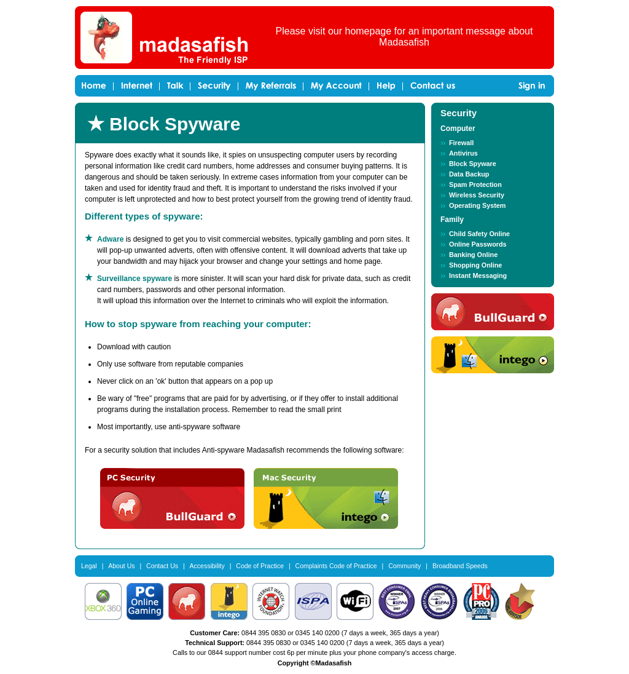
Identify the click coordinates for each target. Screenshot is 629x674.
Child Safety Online (479, 233)
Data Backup (469, 174)
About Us (121, 565)
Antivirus (463, 153)
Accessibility (207, 565)
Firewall (461, 142)
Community (404, 565)
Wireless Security (476, 195)
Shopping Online (475, 265)
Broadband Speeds (460, 565)
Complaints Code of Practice (336, 565)
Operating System (477, 205)
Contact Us (162, 565)
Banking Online (473, 254)
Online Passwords (478, 244)
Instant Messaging (478, 275)
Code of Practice (260, 565)
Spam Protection (475, 184)
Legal (89, 565)
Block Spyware (472, 163)
